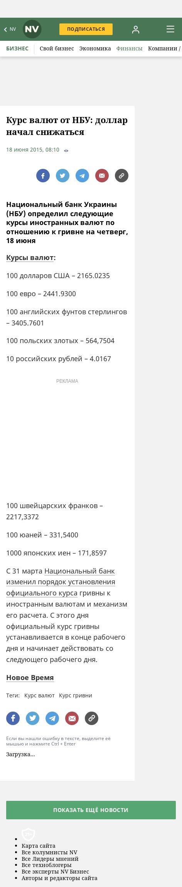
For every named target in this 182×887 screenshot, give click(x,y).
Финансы (129, 48)
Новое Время (30, 677)
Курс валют (39, 695)
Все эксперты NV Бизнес (55, 872)
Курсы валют (30, 257)
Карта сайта (39, 846)
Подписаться (86, 29)
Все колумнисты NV (49, 852)
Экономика (95, 48)
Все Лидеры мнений (50, 859)
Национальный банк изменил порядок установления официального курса (60, 582)
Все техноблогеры (47, 865)
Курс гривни (75, 695)
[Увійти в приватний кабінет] (135, 29)
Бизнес (17, 48)
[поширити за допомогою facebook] (43, 175)
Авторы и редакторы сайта (60, 878)
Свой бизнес (57, 48)
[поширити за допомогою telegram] (82, 175)
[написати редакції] (102, 175)
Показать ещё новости (90, 810)
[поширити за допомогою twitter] (62, 175)
